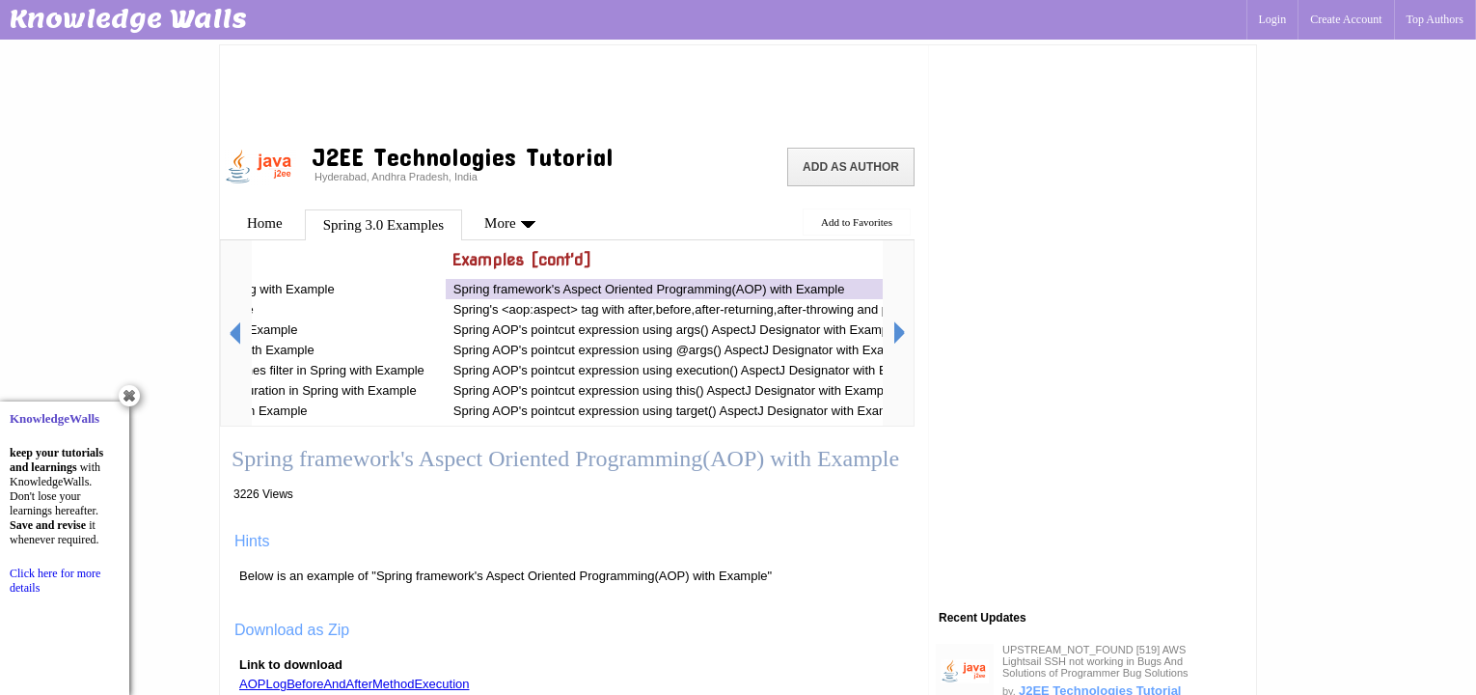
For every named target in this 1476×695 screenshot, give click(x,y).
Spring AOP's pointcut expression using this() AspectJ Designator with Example (673, 390)
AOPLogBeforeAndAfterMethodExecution (354, 684)
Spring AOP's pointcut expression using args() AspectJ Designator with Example (675, 329)
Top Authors (1435, 19)
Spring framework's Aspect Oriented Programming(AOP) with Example (649, 289)
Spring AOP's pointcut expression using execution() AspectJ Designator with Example (690, 370)
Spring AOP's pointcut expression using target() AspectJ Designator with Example (679, 410)
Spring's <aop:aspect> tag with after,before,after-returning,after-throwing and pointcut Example (715, 309)
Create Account (1345, 19)
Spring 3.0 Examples (383, 225)
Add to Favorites (856, 222)
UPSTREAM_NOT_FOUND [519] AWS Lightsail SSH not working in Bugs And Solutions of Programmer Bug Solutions (1095, 661)
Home (265, 223)
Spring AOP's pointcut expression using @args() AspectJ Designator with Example (682, 350)
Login (1273, 19)
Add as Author (851, 167)
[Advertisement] (574, 91)
